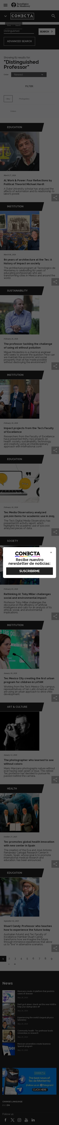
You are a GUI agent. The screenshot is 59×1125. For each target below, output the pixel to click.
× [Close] (51, 552)
